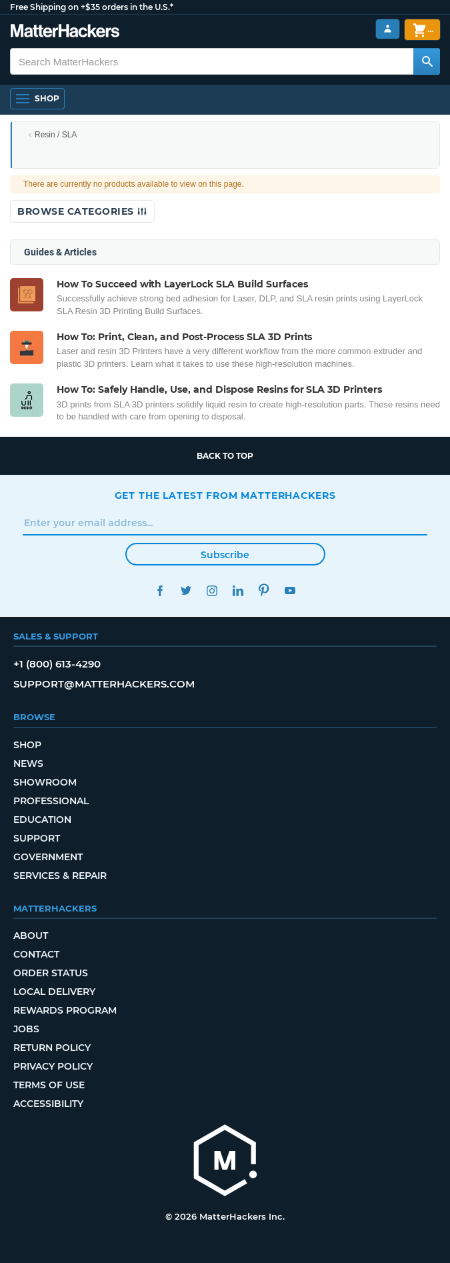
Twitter (186, 590)
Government (48, 857)
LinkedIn (238, 590)
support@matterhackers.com (104, 684)
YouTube (290, 590)
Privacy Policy (53, 1066)
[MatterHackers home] (225, 1162)
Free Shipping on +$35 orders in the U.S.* (91, 7)
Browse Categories (82, 211)
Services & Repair (60, 876)
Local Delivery (54, 992)
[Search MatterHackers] (426, 61)
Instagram (212, 590)
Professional (51, 801)
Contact (36, 954)
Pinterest (264, 590)
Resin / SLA (56, 134)
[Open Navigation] (37, 98)
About (30, 936)
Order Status (50, 973)
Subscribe (225, 555)
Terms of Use (49, 1085)
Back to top (225, 456)
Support (36, 838)
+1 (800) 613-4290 (57, 664)
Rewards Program (65, 1010)
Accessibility (48, 1104)
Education (42, 820)
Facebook (160, 590)
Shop (27, 745)
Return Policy (52, 1048)
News (28, 764)
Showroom (45, 782)
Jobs (26, 1029)
